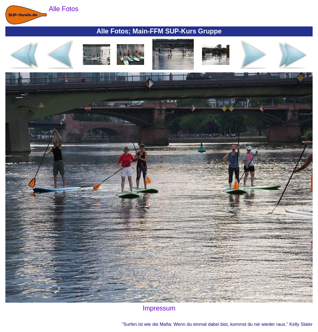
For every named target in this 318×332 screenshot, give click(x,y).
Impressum (158, 308)
